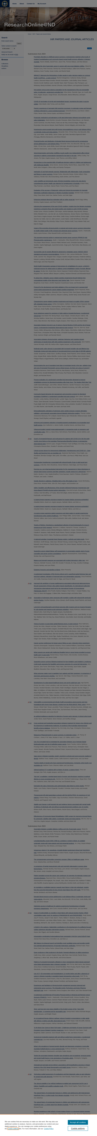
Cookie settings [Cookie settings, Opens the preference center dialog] (78, 1128)
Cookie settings (13, 1129)
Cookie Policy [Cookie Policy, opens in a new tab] (49, 1129)
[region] (48, 1125)
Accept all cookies (78, 1122)
